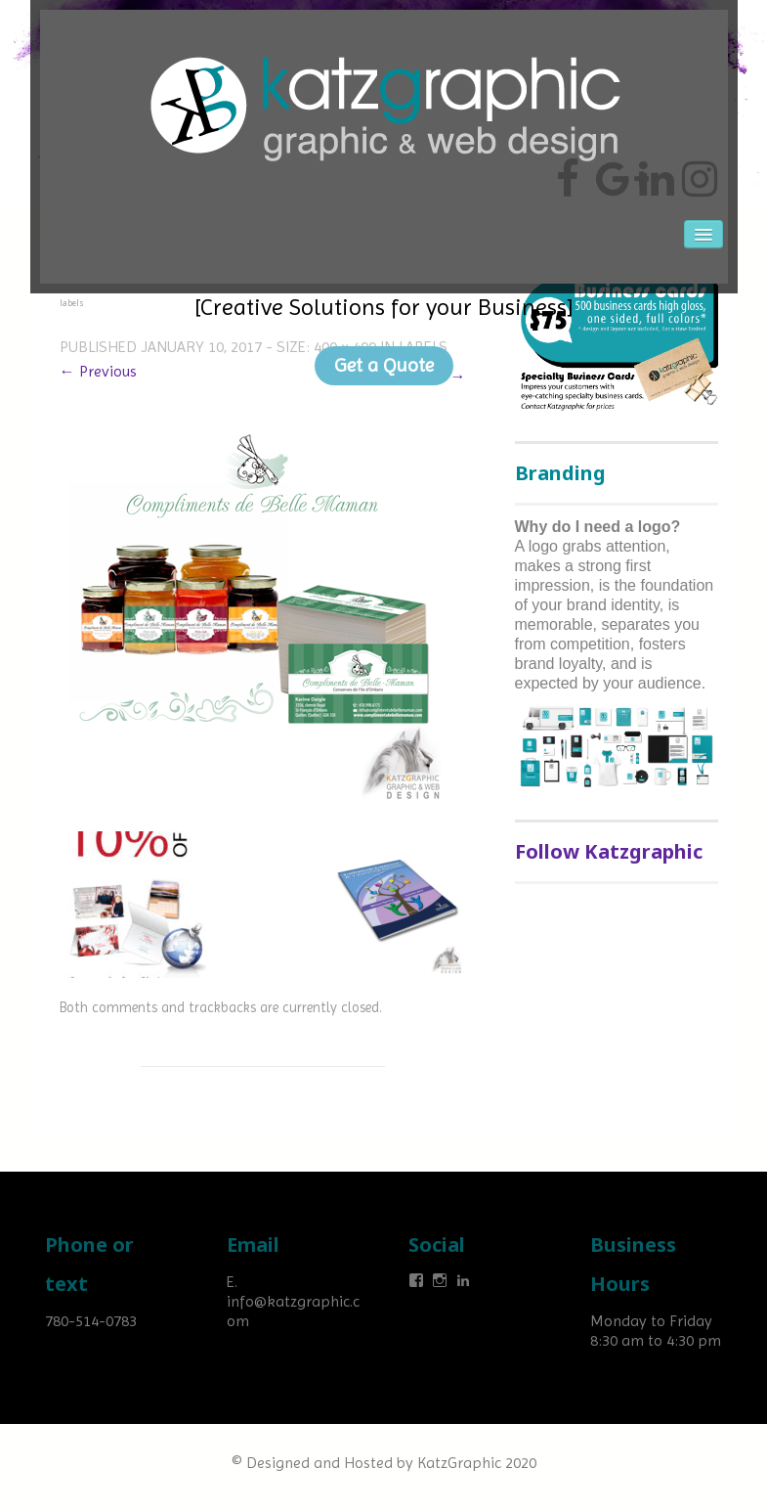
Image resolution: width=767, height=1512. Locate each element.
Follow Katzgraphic (609, 851)
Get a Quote (384, 365)
